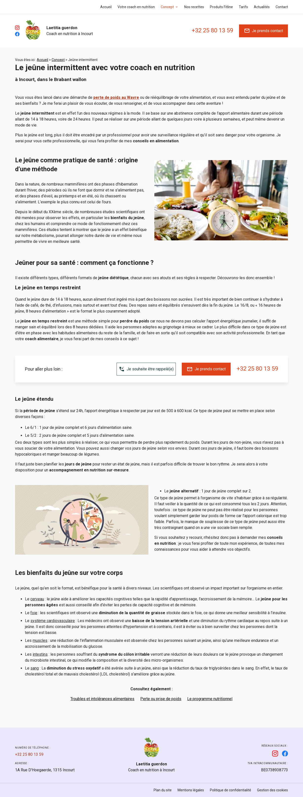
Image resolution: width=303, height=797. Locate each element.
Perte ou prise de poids (160, 698)
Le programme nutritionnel (209, 698)
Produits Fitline (221, 7)
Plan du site (163, 790)
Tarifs (243, 7)
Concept (167, 7)
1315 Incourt (45, 770)
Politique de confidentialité (230, 790)
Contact (282, 7)
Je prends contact (263, 31)
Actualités (262, 7)
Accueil (106, 7)
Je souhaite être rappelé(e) (146, 369)
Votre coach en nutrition (136, 7)
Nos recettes (194, 7)
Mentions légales (191, 790)
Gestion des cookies (272, 790)
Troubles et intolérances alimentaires (102, 698)
